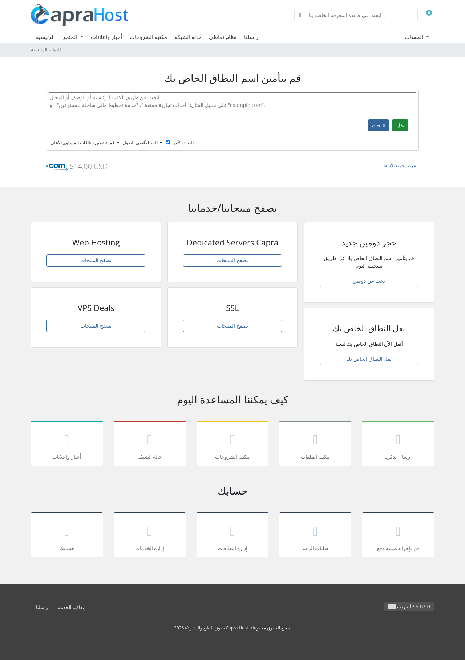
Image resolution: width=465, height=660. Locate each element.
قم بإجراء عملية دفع (398, 536)
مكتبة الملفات (315, 444)
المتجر (70, 36)
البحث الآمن (180, 143)
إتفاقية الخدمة (72, 607)
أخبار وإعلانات (106, 36)
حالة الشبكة (188, 36)
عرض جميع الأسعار (398, 166)
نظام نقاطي (222, 36)
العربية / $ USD (409, 606)
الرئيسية (45, 36)
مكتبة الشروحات (148, 36)
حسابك (67, 536)
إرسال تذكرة (398, 444)
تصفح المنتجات (96, 260)
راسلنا (251, 36)
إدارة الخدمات (150, 536)
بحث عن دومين (369, 280)
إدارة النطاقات (232, 536)
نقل (400, 125)
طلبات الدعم (315, 536)
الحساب (415, 36)
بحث (378, 125)
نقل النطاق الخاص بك (369, 358)
